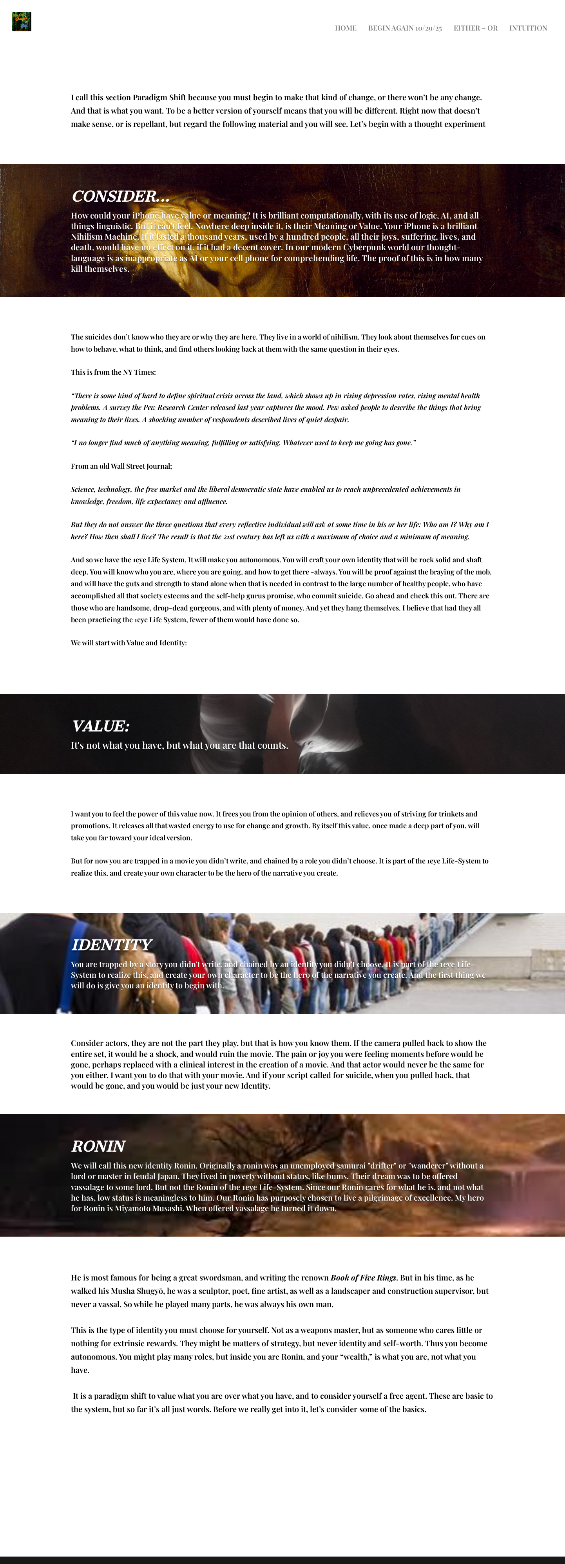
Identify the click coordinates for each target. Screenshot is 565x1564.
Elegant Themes (95, 1555)
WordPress (178, 1555)
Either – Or (476, 17)
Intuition (528, 17)
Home (346, 17)
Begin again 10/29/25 (405, 17)
